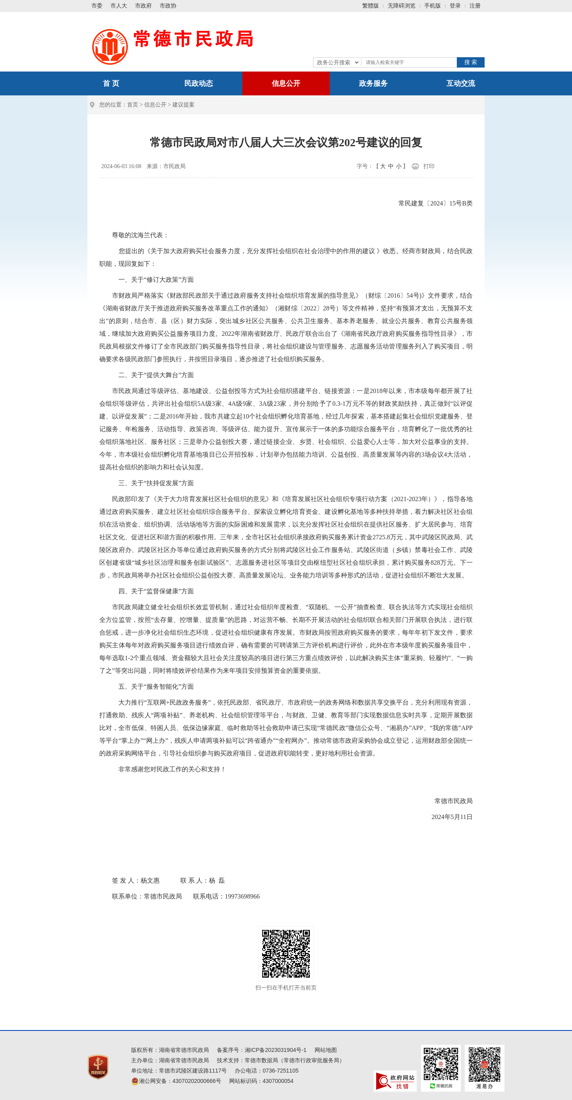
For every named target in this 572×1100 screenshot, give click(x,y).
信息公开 (286, 83)
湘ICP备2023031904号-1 (276, 1050)
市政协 (168, 6)
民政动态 (198, 83)
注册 (475, 6)
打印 (429, 166)
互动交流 (460, 83)
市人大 (118, 6)
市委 (96, 6)
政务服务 (373, 83)
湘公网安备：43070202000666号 (176, 1081)
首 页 (111, 83)
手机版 (432, 6)
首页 (132, 105)
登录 (455, 6)
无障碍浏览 (401, 6)
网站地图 (326, 1050)
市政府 (143, 6)
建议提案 (183, 105)
